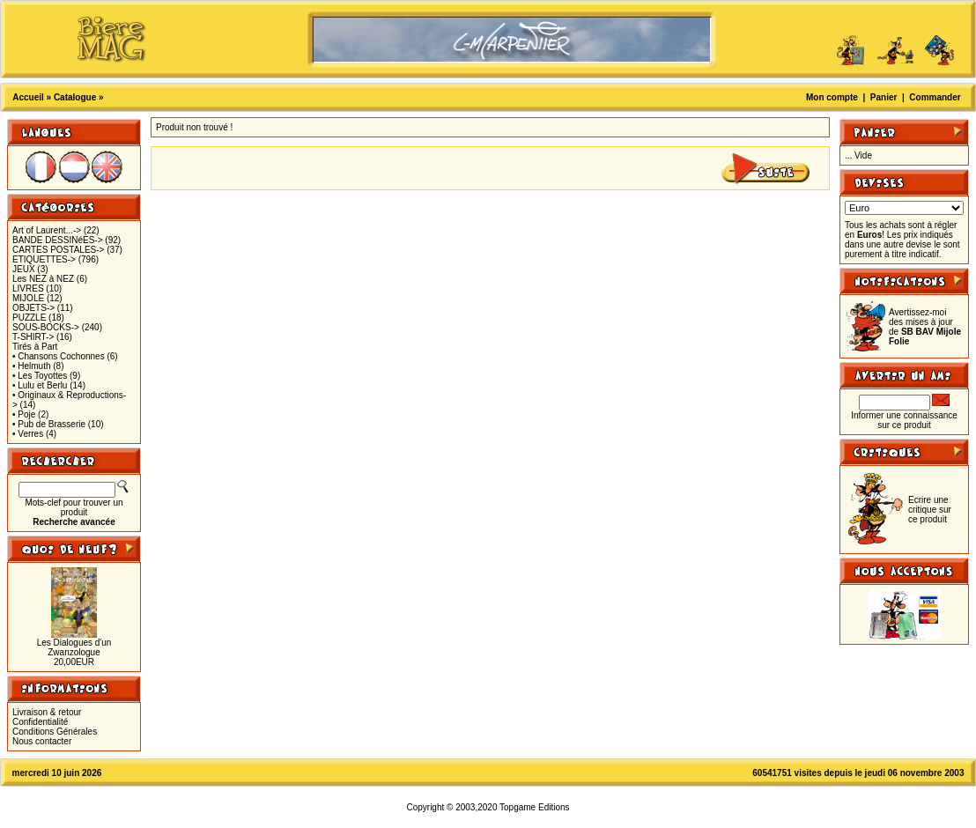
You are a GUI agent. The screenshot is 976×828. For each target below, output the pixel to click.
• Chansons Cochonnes (58, 356)
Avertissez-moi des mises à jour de (925, 326)
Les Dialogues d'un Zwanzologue (74, 647)
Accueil (28, 97)
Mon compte (832, 97)
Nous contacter (41, 741)
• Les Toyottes (39, 376)
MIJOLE (28, 298)
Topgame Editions (534, 807)
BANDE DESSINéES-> (57, 240)
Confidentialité (40, 722)
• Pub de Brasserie (48, 424)
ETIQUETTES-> (44, 259)
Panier (884, 97)
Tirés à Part (34, 346)
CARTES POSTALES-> (58, 250)
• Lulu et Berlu (39, 385)
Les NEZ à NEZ (43, 279)
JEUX (23, 269)
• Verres (27, 434)
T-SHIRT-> (33, 337)
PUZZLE (29, 317)
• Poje (23, 414)
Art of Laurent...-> (46, 230)
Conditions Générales (54, 731)
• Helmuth (31, 366)
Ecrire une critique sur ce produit (929, 509)
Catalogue (75, 97)
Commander (934, 97)
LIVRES (28, 288)
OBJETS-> (33, 308)
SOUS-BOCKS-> (45, 327)
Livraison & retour (46, 712)
